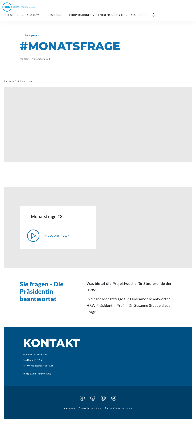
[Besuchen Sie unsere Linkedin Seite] (103, 398)
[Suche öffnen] (153, 15)
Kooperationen (82, 14)
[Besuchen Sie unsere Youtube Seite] (93, 398)
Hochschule (12, 14)
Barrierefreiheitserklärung (118, 408)
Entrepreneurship (112, 14)
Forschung (55, 14)
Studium (34, 14)
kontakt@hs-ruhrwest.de (37, 373)
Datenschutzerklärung (90, 408)
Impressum (69, 408)
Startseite (9, 81)
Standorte (138, 14)
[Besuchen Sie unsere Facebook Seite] (82, 398)
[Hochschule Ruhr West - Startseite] (18, 7)
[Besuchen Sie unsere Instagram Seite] (114, 398)
